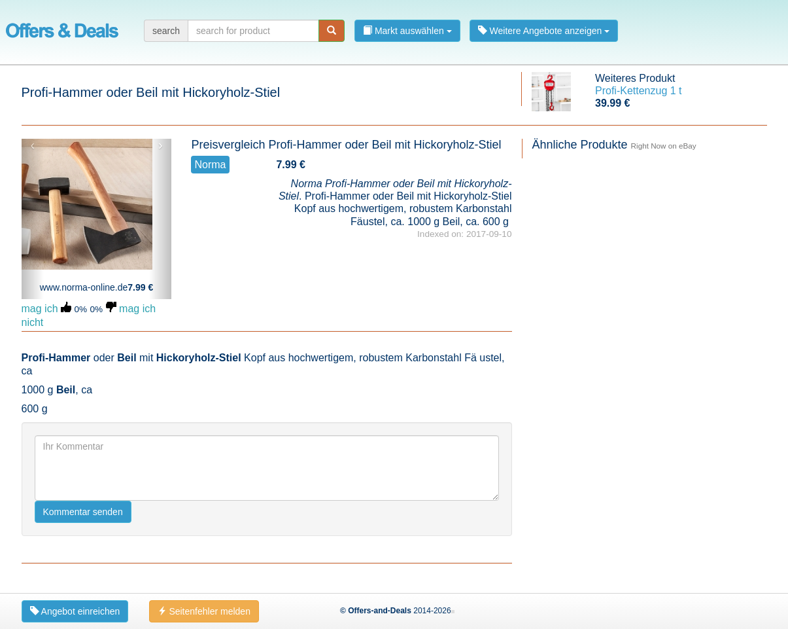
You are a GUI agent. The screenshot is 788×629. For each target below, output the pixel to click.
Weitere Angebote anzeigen (544, 31)
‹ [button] (32, 145)
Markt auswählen (407, 31)
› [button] (160, 145)
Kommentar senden (83, 512)
